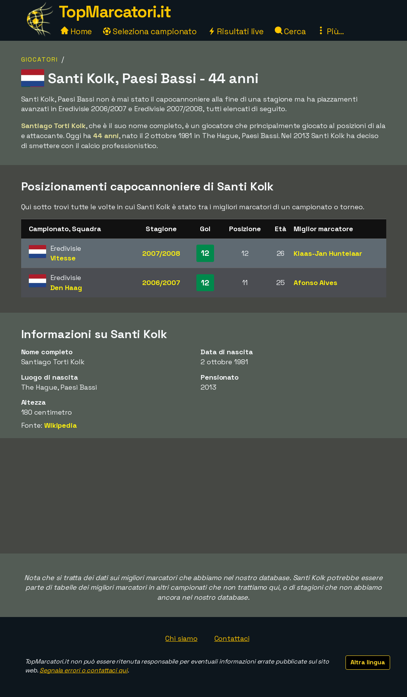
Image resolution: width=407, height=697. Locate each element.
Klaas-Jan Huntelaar (328, 253)
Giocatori (39, 59)
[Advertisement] (203, 496)
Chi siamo (181, 638)
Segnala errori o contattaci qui (84, 670)
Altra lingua (368, 662)
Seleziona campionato (150, 31)
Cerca (290, 31)
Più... (330, 31)
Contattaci (231, 638)
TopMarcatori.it (115, 12)
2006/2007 (161, 282)
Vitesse (63, 257)
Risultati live (236, 31)
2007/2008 (161, 253)
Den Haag (66, 287)
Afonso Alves (315, 282)
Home (76, 31)
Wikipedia (60, 425)
